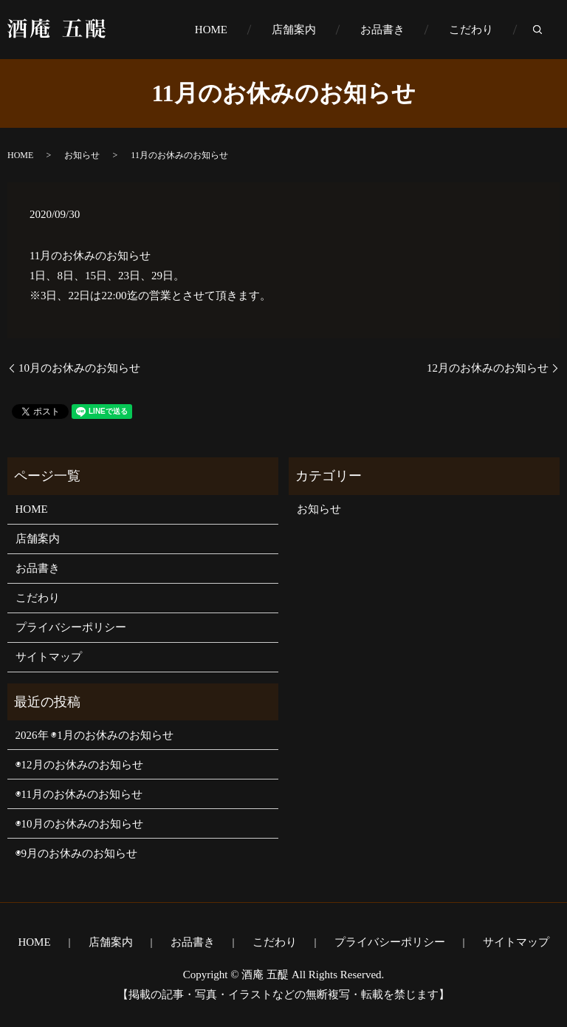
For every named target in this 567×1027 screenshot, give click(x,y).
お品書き (382, 29)
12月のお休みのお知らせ (488, 368)
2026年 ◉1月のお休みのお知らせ (94, 735)
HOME (211, 29)
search (548, 30)
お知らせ (82, 155)
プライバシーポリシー (71, 627)
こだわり (471, 29)
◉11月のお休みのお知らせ (79, 794)
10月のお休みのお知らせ (79, 368)
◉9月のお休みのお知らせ (77, 853)
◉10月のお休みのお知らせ (79, 824)
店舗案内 (294, 29)
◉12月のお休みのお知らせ (79, 765)
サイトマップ (49, 657)
